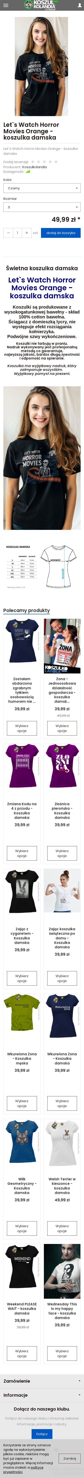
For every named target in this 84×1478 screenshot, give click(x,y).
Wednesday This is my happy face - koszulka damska (62, 1311)
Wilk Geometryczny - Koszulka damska (22, 1186)
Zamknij (69, 1458)
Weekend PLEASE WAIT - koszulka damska (22, 1309)
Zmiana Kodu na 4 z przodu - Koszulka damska (22, 811)
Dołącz (42, 1434)
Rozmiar (10, 198)
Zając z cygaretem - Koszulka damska (22, 936)
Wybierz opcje (21, 728)
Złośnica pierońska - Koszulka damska (62, 811)
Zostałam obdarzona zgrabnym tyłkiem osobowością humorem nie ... (22, 690)
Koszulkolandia (34, 167)
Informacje (42, 1395)
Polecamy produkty (26, 610)
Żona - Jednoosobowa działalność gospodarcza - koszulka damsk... (62, 690)
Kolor (7, 179)
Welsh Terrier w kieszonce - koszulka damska (62, 1186)
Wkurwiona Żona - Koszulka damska (62, 1059)
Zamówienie (42, 1381)
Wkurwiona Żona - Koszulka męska (22, 1059)
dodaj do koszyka (60, 232)
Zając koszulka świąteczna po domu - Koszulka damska (62, 938)
